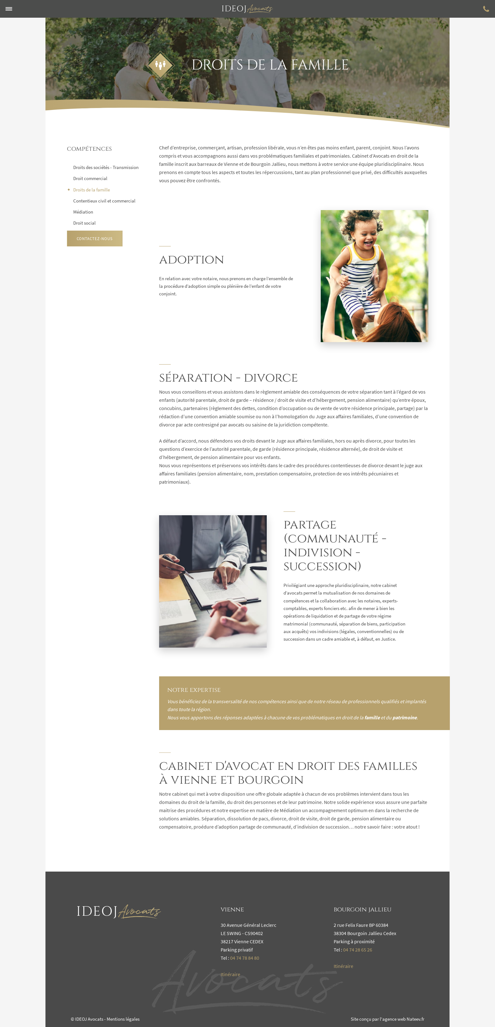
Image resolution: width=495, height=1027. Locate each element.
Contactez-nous (95, 238)
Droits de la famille (91, 190)
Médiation (83, 212)
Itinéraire (230, 974)
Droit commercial (90, 178)
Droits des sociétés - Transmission (106, 167)
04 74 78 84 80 (244, 958)
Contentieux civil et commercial (104, 201)
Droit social (84, 223)
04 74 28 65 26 (357, 949)
